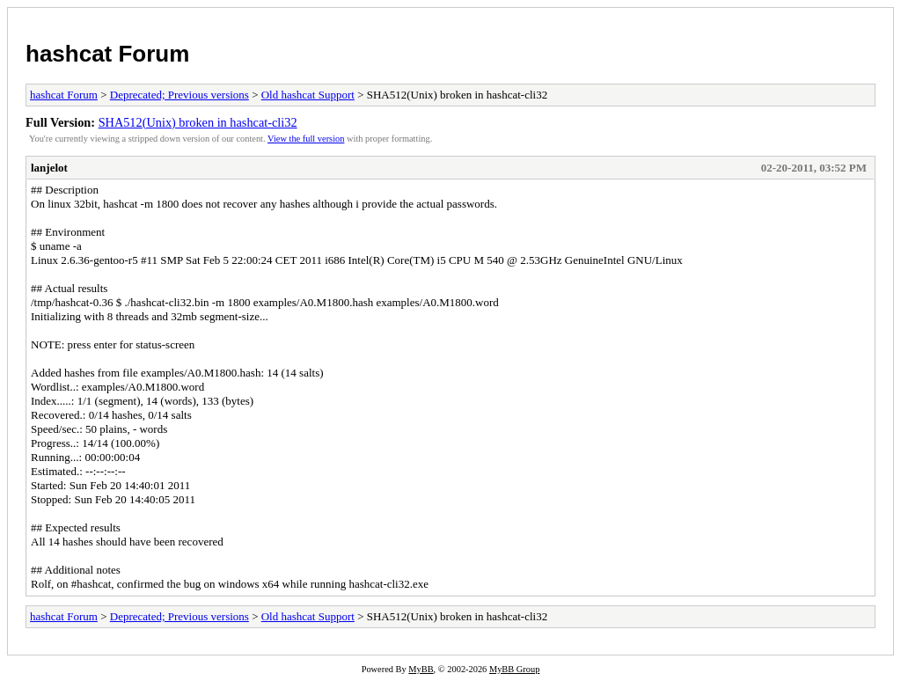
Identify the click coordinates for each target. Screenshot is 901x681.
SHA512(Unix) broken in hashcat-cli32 (198, 122)
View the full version (305, 138)
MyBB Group (514, 669)
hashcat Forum (107, 53)
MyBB (420, 669)
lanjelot (49, 167)
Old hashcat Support (308, 94)
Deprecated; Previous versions (179, 94)
